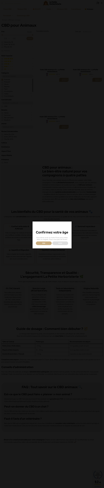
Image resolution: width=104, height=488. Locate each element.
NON (60, 247)
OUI (43, 247)
